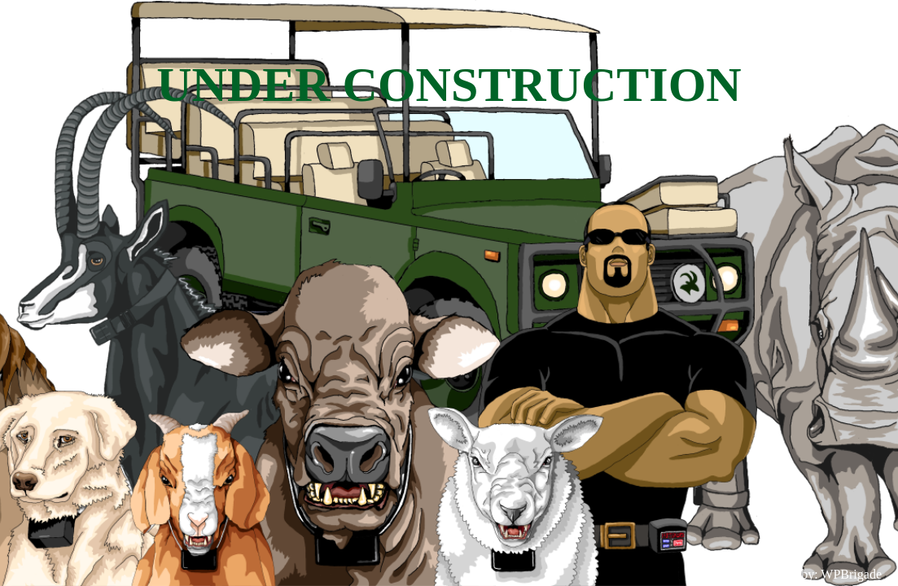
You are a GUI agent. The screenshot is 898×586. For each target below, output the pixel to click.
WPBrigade (851, 574)
